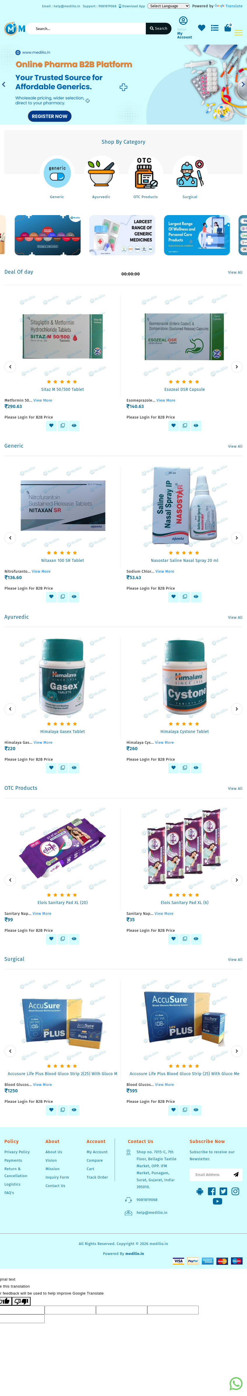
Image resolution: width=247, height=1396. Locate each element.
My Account (97, 1152)
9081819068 (146, 1200)
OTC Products (146, 197)
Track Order (97, 1177)
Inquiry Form (57, 1177)
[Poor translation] (21, 1301)
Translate (229, 6)
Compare (95, 1160)
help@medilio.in (151, 1212)
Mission (52, 1169)
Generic (57, 197)
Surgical (190, 197)
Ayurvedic (101, 197)
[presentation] (10, 367)
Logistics (12, 1184)
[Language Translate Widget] (168, 6)
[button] (3, 84)
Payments (13, 1160)
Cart (90, 1169)
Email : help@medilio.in (61, 6)
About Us (53, 1152)
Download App (132, 6)
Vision (51, 1160)
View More (43, 400)
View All (235, 272)
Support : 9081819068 (99, 6)
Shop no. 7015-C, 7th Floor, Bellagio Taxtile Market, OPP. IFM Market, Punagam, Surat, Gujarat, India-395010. (156, 1169)
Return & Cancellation (15, 1172)
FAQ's (9, 1193)
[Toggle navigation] (238, 32)
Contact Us (55, 1186)
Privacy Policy (17, 1152)
